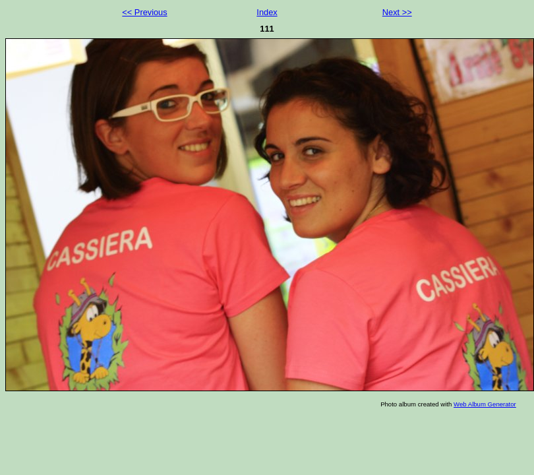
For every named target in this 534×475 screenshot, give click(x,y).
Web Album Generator (485, 404)
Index (266, 12)
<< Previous (144, 12)
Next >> (397, 12)
